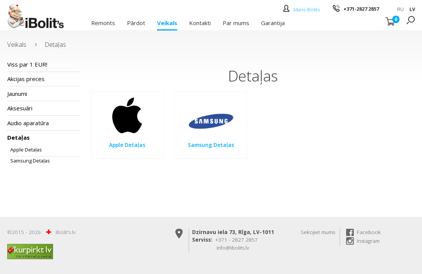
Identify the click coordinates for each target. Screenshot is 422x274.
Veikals (167, 22)
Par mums (236, 22)
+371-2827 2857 (361, 8)
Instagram (368, 240)
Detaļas (55, 44)
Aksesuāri (19, 108)
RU (400, 9)
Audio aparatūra (28, 123)
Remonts (103, 22)
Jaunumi (17, 93)
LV (412, 9)
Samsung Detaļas (30, 160)
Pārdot (136, 22)
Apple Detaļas (26, 149)
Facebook (369, 232)
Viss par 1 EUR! (27, 64)
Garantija (273, 22)
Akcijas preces (26, 79)
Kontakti (200, 22)
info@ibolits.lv (233, 247)
